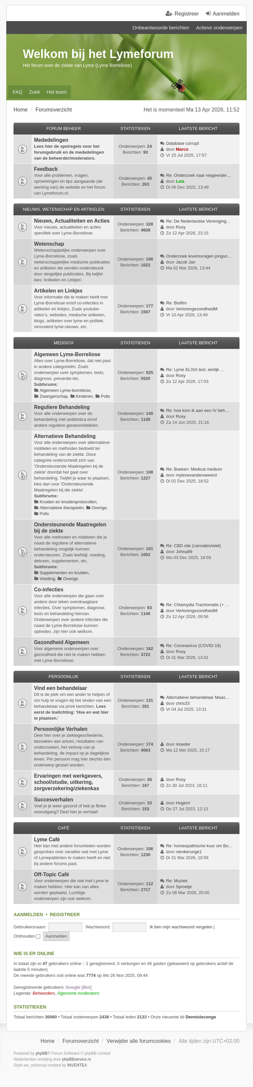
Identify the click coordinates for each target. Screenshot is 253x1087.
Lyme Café (47, 839)
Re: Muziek (176, 880)
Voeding (47, 578)
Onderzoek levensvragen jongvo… (199, 256)
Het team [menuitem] (57, 92)
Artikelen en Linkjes (58, 291)
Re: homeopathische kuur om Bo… (199, 845)
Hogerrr (183, 802)
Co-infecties (48, 589)
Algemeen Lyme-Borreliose (67, 354)
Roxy (181, 227)
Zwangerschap (54, 396)
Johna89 (184, 551)
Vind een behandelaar (60, 688)
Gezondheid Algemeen (61, 642)
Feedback (46, 169)
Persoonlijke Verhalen (60, 729)
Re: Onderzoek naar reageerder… (198, 175)
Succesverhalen (53, 799)
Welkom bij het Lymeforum (98, 54)
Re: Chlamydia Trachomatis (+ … (197, 604)
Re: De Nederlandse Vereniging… (198, 221)
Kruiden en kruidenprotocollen (68, 501)
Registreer (65, 914)
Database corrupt (182, 143)
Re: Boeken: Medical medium (194, 469)
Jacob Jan (185, 262)
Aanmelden (28, 914)
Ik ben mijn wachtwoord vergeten (181, 926)
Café (64, 827)
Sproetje (184, 886)
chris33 (183, 703)
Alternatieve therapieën (62, 507)
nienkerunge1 (189, 851)
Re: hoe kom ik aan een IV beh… (197, 410)
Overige (99, 507)
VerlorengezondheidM (196, 308)
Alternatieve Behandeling (65, 436)
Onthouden (27, 936)
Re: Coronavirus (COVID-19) (193, 645)
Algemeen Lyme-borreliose (65, 390)
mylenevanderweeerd (196, 475)
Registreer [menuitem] (187, 13)
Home (48, 1041)
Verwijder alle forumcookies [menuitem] (139, 1041)
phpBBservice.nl (76, 1059)
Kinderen (84, 396)
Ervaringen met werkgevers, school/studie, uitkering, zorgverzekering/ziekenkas (68, 782)
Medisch (63, 342)
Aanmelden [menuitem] (226, 13)
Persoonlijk (63, 676)
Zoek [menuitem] (34, 92)
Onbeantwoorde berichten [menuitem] (160, 27)
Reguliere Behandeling (62, 407)
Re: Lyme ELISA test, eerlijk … (195, 369)
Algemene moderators (78, 993)
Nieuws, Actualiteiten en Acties (71, 221)
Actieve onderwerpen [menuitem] (219, 27)
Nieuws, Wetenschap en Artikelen (63, 209)
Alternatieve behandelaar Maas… (198, 697)
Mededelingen (51, 140)
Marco (182, 149)
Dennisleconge (200, 1016)
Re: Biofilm (176, 302)
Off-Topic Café (51, 874)
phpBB (41, 1053)
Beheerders (44, 993)
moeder (183, 744)
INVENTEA (77, 1065)
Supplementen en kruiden (64, 572)
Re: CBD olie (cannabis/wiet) (193, 545)
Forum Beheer (63, 128)
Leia (180, 181)
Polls (105, 396)
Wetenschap (49, 244)
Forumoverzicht (80, 1041)
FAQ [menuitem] (17, 92)
